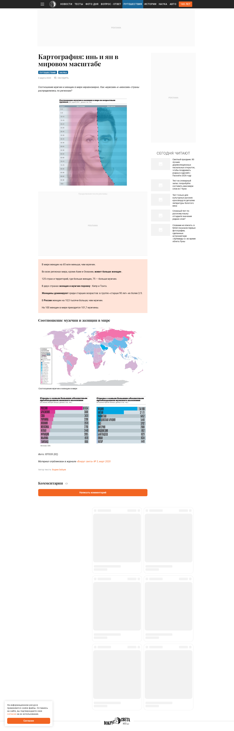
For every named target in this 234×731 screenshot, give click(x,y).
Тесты (79, 4)
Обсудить (61, 78)
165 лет (186, 4)
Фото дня (92, 4)
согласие (11, 714)
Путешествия (133, 4)
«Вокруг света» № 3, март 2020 (94, 461)
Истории (150, 4)
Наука (163, 4)
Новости (66, 4)
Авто (173, 4)
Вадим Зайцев (59, 470)
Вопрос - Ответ (111, 4)
